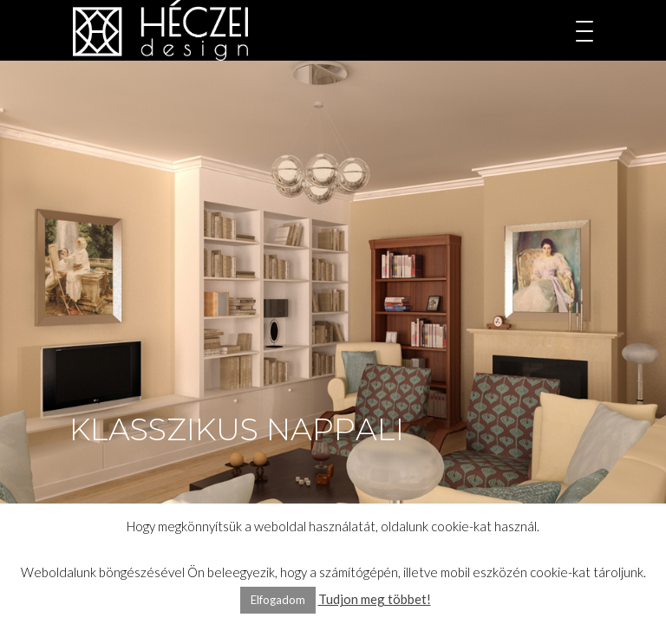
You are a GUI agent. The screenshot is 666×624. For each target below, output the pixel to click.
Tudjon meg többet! (374, 599)
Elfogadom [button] (278, 600)
